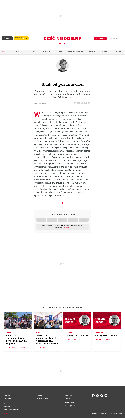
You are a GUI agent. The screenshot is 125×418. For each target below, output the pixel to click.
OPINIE (33, 52)
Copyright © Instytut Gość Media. (100, 413)
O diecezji (118, 52)
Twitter (82, 102)
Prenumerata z (18, 38)
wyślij (89, 102)
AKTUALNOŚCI (20, 52)
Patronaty (92, 52)
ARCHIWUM (46, 52)
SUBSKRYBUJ (100, 38)
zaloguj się (113, 38)
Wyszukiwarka (121, 38)
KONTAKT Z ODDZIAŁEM (75, 52)
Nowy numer (7, 52)
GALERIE (60, 52)
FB (79, 102)
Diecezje (105, 52)
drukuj (86, 102)
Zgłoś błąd (8, 413)
